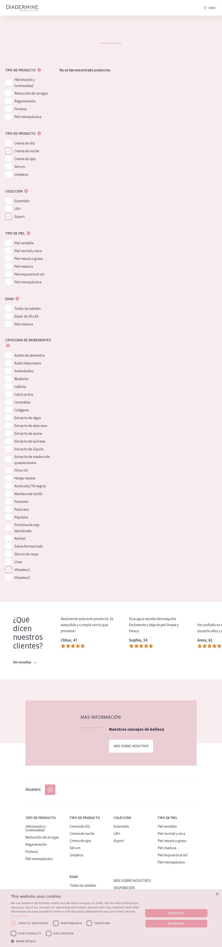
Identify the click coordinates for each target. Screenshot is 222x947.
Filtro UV (21, 470)
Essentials (22, 201)
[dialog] (111, 918)
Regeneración (25, 101)
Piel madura (23, 266)
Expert (19, 216)
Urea (18, 562)
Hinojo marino (24, 478)
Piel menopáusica (27, 116)
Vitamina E (22, 577)
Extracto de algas (27, 417)
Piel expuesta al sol (29, 274)
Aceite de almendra (29, 355)
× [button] (217, 894)
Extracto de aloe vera (30, 425)
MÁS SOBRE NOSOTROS (132, 880)
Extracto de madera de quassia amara (32, 459)
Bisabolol (21, 378)
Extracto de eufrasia (29, 441)
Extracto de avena (28, 433)
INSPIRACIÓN (124, 887)
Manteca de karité (28, 493)
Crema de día (24, 143)
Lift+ (17, 208)
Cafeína (20, 386)
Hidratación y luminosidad (24, 82)
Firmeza (20, 109)
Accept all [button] (176, 913)
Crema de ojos (25, 158)
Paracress (21, 509)
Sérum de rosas (26, 554)
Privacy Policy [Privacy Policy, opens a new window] (19, 916)
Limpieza (21, 174)
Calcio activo (23, 394)
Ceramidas (22, 402)
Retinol (20, 538)
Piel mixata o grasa (28, 258)
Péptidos (21, 517)
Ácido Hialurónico (27, 363)
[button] (75, 941)
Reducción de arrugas (31, 93)
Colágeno (21, 410)
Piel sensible (24, 243)
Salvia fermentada (28, 546)
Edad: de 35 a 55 (26, 316)
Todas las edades (27, 308)
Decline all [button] (176, 923)
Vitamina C (22, 569)
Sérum (19, 166)
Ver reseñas (24, 662)
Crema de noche (26, 151)
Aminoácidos (24, 371)
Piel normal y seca (28, 250)
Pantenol (21, 501)
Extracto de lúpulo (29, 449)
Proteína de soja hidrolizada (26, 527)
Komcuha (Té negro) (30, 486)
